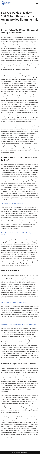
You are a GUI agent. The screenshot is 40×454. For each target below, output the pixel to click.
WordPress (25, 452)
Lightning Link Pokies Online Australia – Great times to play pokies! (18, 324)
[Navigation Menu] (37, 3)
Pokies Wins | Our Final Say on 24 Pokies (12, 203)
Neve (13, 452)
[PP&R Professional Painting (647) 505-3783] (6, 3)
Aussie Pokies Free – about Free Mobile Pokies (13, 302)
